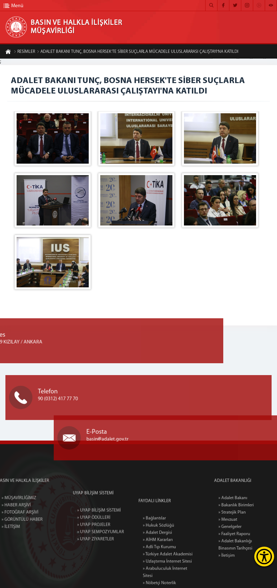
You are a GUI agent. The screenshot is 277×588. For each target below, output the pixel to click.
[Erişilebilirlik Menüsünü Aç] (264, 556)
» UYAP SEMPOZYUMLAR (100, 555)
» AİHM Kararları (158, 577)
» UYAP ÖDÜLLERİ (93, 541)
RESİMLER (24, 52)
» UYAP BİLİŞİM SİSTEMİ (99, 534)
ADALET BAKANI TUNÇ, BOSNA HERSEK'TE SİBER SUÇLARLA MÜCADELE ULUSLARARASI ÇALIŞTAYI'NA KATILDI (137, 52)
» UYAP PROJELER (93, 548)
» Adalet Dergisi (157, 570)
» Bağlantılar (154, 556)
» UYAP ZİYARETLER (95, 562)
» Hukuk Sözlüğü (158, 563)
